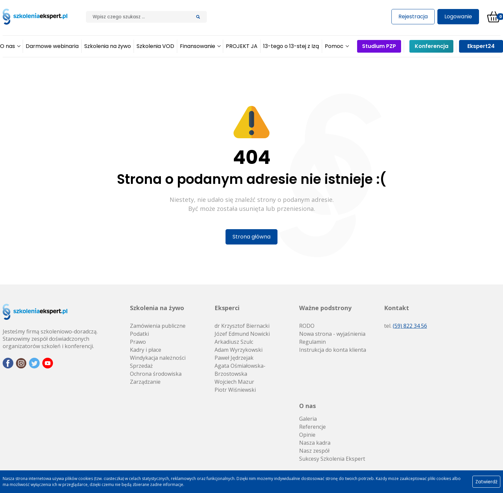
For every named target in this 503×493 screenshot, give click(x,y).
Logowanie (458, 16)
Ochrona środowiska (156, 373)
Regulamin (312, 341)
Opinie (307, 434)
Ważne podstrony (325, 308)
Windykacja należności (158, 357)
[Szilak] (138, 17)
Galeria (308, 418)
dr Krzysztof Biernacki (242, 325)
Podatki (139, 333)
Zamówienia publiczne (158, 325)
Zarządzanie (145, 381)
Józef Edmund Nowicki (242, 333)
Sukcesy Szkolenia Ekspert (332, 458)
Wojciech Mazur (234, 381)
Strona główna (251, 237)
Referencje (312, 426)
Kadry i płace (145, 349)
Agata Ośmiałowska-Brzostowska (240, 369)
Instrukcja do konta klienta (332, 349)
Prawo (138, 341)
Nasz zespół (314, 450)
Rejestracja (413, 16)
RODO (306, 325)
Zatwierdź (486, 481)
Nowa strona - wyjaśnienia (332, 333)
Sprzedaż (141, 365)
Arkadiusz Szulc (234, 341)
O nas (307, 406)
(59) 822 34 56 (410, 325)
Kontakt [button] (396, 308)
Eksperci (227, 308)
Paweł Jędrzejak (234, 357)
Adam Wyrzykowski (238, 349)
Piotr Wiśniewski (235, 389)
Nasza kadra (314, 442)
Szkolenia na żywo (157, 308)
